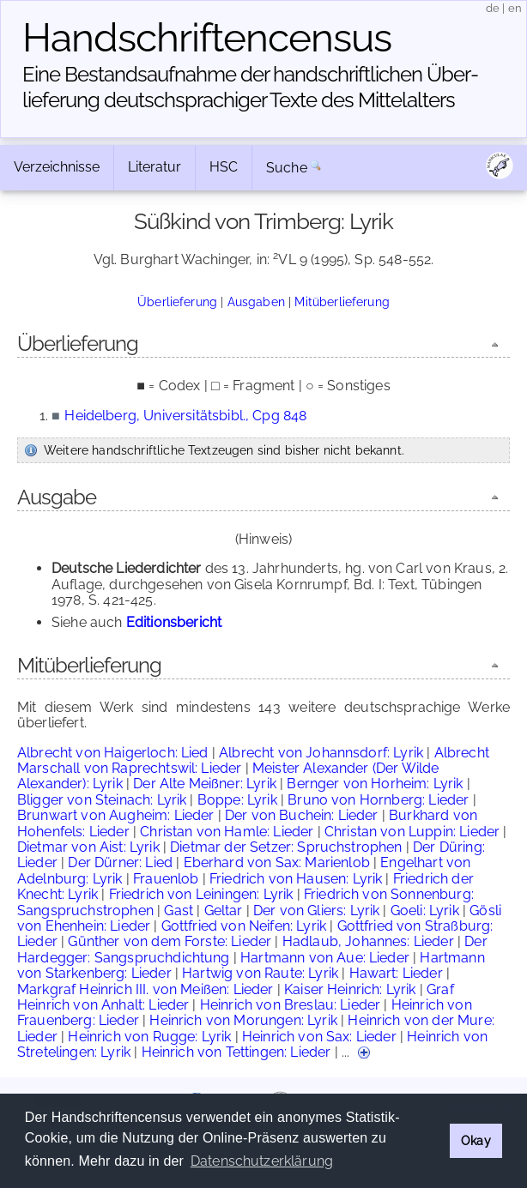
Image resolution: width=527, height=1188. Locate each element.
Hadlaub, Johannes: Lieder (368, 941)
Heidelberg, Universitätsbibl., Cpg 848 (185, 415)
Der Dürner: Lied (120, 862)
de (493, 8)
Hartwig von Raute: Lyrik (260, 973)
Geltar (223, 910)
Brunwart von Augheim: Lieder (115, 815)
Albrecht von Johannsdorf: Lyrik (321, 753)
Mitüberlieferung (342, 301)
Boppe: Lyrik (237, 800)
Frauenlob (165, 879)
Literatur (154, 167)
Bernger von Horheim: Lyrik (375, 783)
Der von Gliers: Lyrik (316, 910)
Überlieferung (177, 301)
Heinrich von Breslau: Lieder (290, 1005)
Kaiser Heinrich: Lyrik (350, 989)
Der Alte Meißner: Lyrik (204, 783)
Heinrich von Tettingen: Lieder (236, 1052)
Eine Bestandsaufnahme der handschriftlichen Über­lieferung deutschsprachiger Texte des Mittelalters (250, 87)
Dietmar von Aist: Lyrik (88, 847)
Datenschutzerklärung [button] (262, 1161)
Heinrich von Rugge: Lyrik (149, 1036)
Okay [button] (476, 1140)
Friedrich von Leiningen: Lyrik (201, 894)
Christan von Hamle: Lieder (226, 831)
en (515, 8)
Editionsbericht (173, 622)
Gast (178, 910)
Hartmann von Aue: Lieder (324, 958)
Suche (286, 168)
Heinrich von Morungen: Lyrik (242, 1020)
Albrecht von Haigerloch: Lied (113, 753)
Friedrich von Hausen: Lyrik (295, 879)
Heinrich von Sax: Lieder (319, 1036)
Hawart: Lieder (396, 973)
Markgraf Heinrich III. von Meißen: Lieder (145, 989)
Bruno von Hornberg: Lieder (378, 800)
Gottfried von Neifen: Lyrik (243, 926)
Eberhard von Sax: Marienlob (277, 862)
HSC (223, 167)
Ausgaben (256, 301)
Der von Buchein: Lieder (302, 815)
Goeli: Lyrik (425, 910)
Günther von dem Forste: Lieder (169, 941)
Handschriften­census (206, 38)
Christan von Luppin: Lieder (412, 831)
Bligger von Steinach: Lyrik (101, 800)
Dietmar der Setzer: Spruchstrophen (286, 847)
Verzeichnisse (57, 167)
